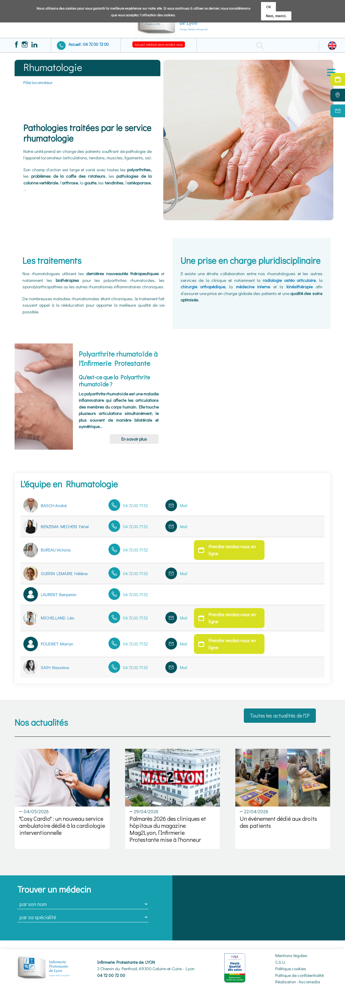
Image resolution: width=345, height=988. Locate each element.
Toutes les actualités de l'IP (280, 715)
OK (268, 6)
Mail (183, 505)
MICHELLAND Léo (57, 618)
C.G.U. (280, 962)
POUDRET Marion (57, 644)
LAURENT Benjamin (58, 594)
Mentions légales (291, 955)
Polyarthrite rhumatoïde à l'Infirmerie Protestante (118, 358)
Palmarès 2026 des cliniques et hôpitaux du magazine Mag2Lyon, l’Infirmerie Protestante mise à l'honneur (167, 829)
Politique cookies (290, 968)
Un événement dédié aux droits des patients (278, 822)
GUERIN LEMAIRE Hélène (64, 573)
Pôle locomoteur (37, 82)
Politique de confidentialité (299, 975)
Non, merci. (276, 16)
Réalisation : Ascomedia (297, 981)
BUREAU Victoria (56, 550)
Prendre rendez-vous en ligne (232, 549)
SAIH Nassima (55, 667)
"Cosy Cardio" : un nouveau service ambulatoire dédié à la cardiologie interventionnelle (62, 825)
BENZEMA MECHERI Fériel (65, 526)
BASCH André (53, 505)
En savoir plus (134, 439)
